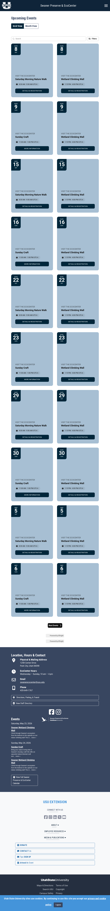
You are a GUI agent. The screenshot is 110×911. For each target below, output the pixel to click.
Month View (31, 26)
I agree (58, 905)
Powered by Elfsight (56, 636)
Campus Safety (46, 893)
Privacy (59, 893)
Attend (25, 863)
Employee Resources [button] (55, 831)
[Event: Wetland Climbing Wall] (78, 70)
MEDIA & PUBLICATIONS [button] (55, 837)
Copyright (60, 889)
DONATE (22, 845)
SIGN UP (24, 857)
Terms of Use (62, 885)
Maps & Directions (45, 885)
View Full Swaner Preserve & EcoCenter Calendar (22, 780)
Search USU (48, 889)
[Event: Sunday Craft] (32, 128)
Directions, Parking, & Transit (26, 697)
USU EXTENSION (55, 802)
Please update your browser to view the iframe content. (24, 748)
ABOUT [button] (55, 825)
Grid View (17, 26)
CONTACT (24, 851)
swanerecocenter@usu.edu (32, 682)
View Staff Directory (22, 703)
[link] (32, 91)
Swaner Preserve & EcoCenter (58, 5)
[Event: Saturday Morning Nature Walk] (32, 70)
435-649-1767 (26, 690)
